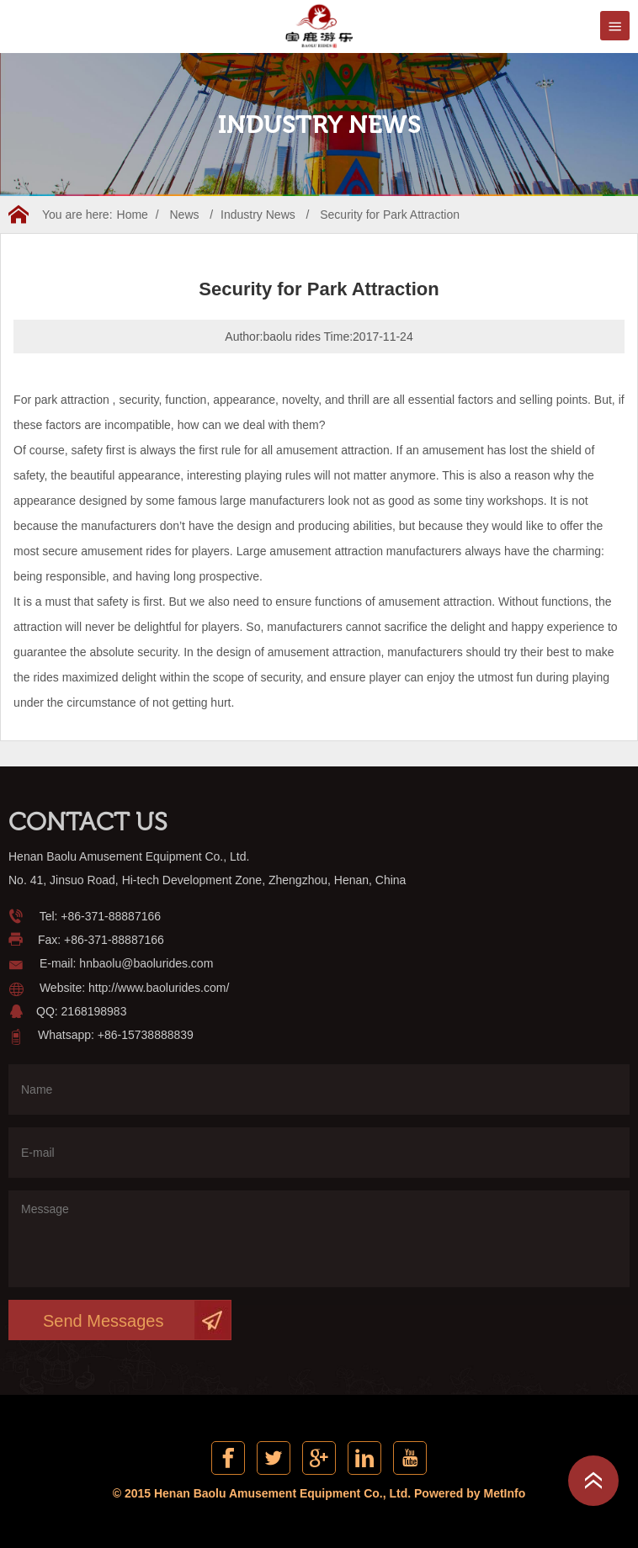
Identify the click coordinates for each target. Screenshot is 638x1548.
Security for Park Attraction (390, 214)
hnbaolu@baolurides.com (146, 963)
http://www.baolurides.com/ (158, 987)
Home (132, 214)
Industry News (258, 214)
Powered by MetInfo (469, 1493)
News (184, 214)
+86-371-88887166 (111, 916)
